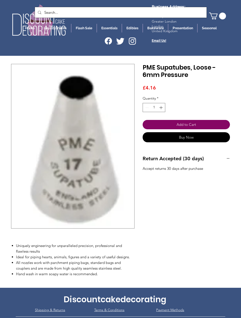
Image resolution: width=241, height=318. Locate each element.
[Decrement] (146, 107)
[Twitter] (120, 41)
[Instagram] (132, 41)
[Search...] (120, 12)
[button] (217, 16)
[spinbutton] (154, 107)
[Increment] (161, 107)
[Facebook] (108, 41)
